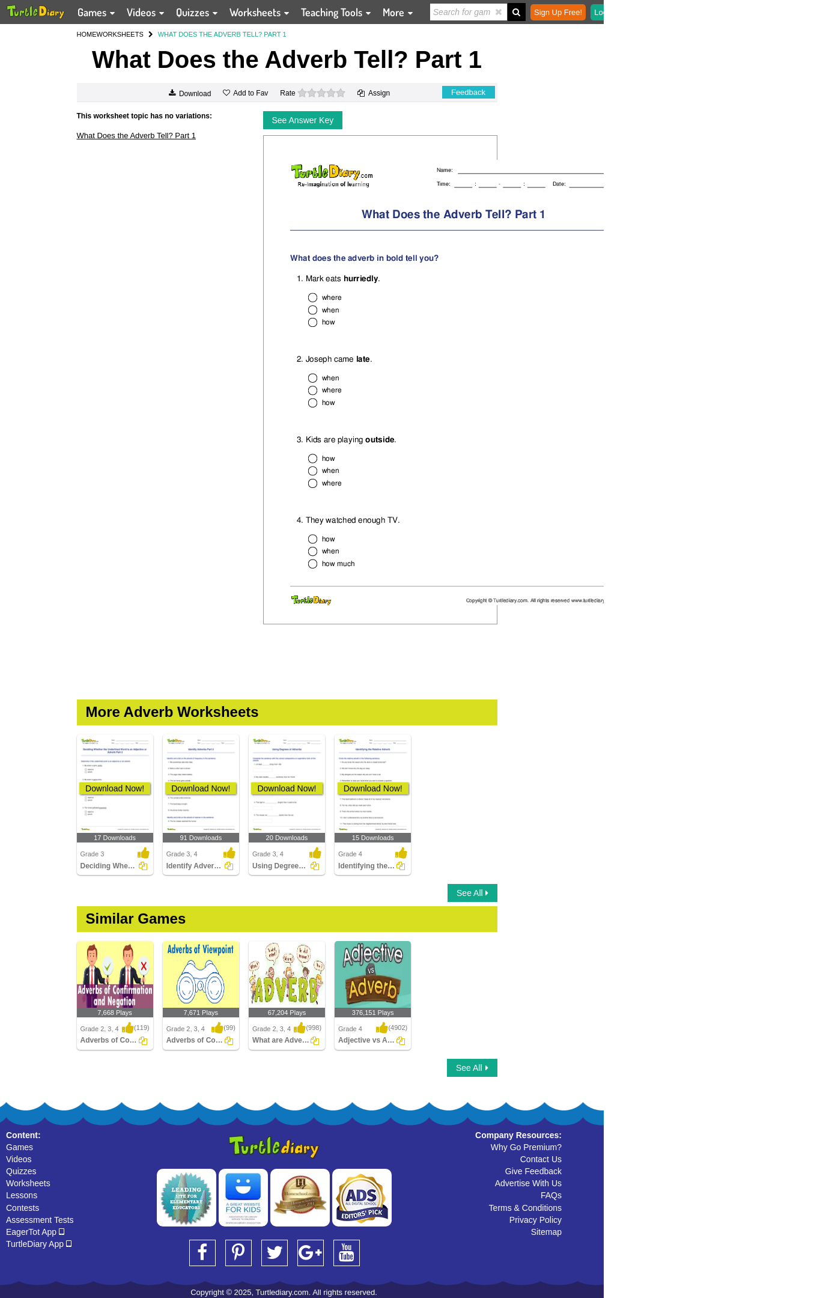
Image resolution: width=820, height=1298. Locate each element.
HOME (87, 34)
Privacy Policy (535, 1220)
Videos (19, 1159)
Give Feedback (533, 1171)
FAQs (551, 1195)
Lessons (21, 1195)
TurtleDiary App (38, 1244)
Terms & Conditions (525, 1208)
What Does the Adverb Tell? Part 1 (136, 135)
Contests (22, 1208)
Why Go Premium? (526, 1147)
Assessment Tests (40, 1220)
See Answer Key (303, 120)
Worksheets (28, 1183)
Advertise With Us (528, 1183)
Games (19, 1147)
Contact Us (541, 1159)
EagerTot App (35, 1232)
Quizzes (21, 1171)
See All (472, 893)
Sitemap (546, 1232)
